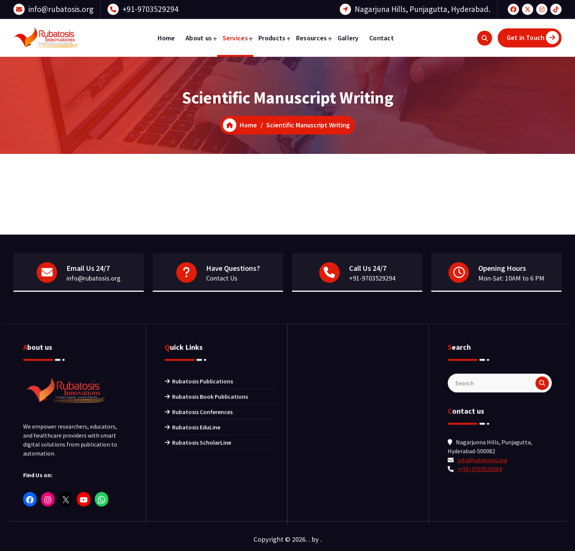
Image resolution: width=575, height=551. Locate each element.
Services (235, 38)
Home (166, 38)
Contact (381, 38)
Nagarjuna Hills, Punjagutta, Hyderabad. (422, 9)
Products (271, 38)
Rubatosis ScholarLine (201, 536)
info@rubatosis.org (60, 9)
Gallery (348, 38)
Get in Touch (533, 37)
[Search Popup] (484, 38)
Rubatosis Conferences (202, 506)
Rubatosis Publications (202, 475)
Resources (311, 38)
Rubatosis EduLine (196, 521)
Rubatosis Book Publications (210, 490)
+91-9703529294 (150, 9)
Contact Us (221, 279)
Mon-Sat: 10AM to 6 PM (511, 279)
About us (199, 38)
